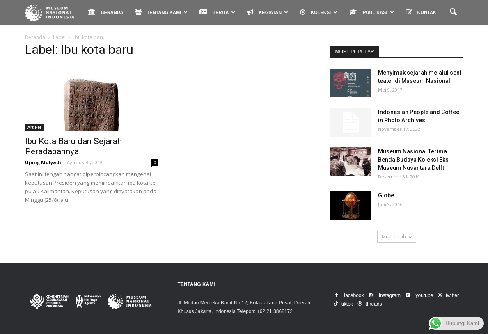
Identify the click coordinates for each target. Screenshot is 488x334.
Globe (386, 195)
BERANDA (106, 12)
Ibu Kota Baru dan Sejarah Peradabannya (73, 146)
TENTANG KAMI (161, 12)
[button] (453, 12)
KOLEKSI (318, 12)
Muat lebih (397, 236)
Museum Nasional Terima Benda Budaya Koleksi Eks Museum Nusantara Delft (413, 159)
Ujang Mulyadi (43, 162)
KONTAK (421, 12)
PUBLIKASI (371, 12)
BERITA (217, 12)
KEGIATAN (267, 12)
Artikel (34, 127)
